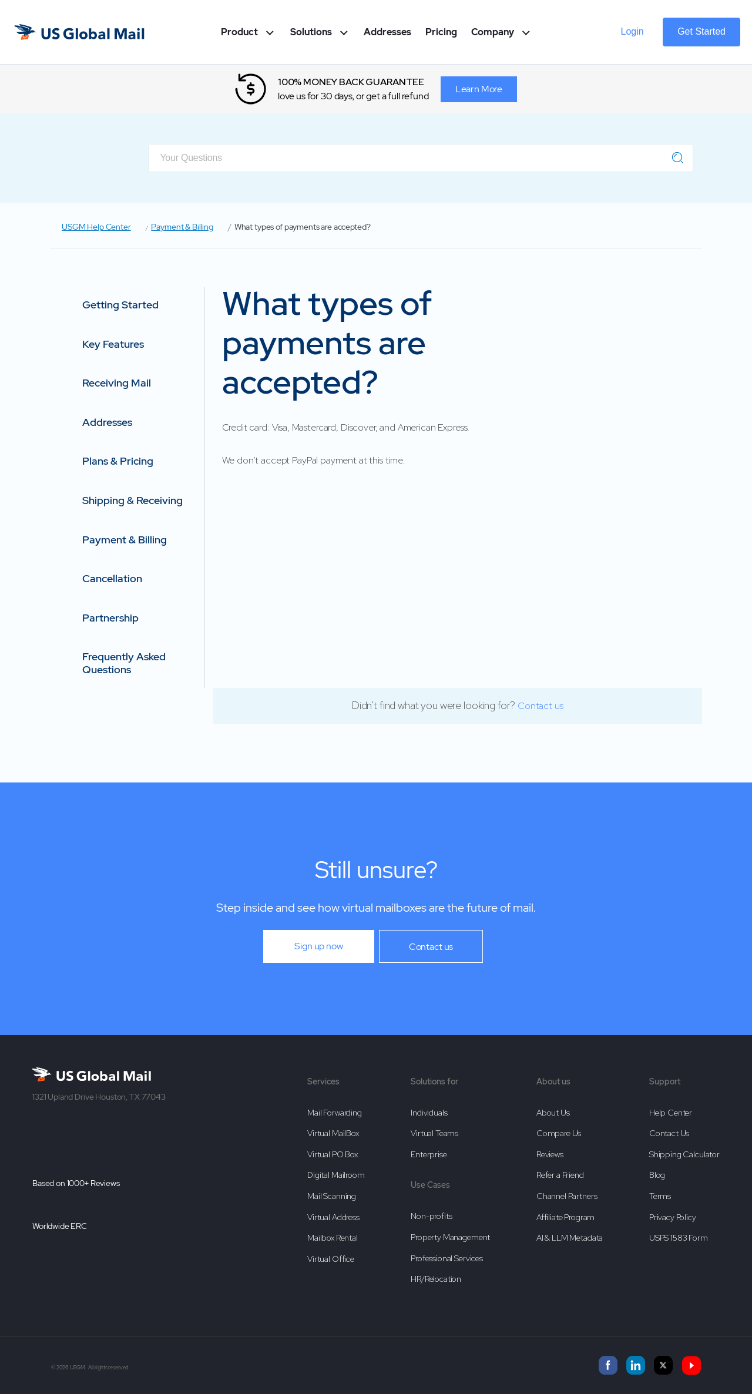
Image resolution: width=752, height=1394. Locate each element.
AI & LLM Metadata (569, 1237)
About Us (553, 1112)
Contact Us (669, 1133)
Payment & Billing (182, 226)
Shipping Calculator (684, 1154)
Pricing (441, 32)
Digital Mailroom (336, 1175)
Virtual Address (333, 1217)
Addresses (387, 32)
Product (248, 32)
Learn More (479, 89)
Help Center (670, 1112)
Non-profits (431, 1216)
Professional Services (447, 1258)
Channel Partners (566, 1196)
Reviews (549, 1154)
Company (501, 32)
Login (632, 31)
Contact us (540, 706)
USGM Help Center (96, 226)
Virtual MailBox (333, 1133)
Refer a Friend (560, 1175)
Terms (660, 1196)
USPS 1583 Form (678, 1237)
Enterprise (429, 1154)
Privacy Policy (672, 1217)
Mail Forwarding (334, 1112)
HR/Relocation (436, 1279)
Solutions (320, 32)
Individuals (429, 1112)
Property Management (450, 1237)
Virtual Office (330, 1259)
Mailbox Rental (332, 1237)
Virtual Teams (434, 1133)
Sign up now (318, 946)
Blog (657, 1175)
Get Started (701, 31)
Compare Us (559, 1133)
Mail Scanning (331, 1196)
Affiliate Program (565, 1217)
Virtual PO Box (332, 1154)
